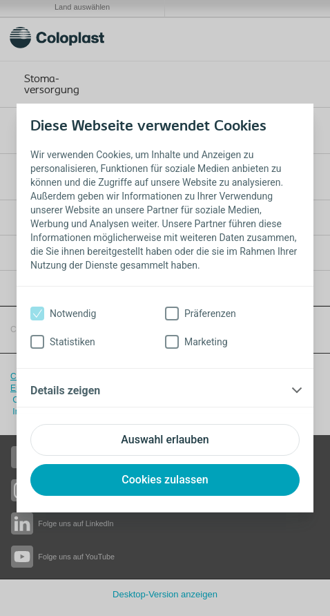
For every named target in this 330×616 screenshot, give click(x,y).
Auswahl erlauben (164, 439)
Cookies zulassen (165, 479)
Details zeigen (65, 390)
